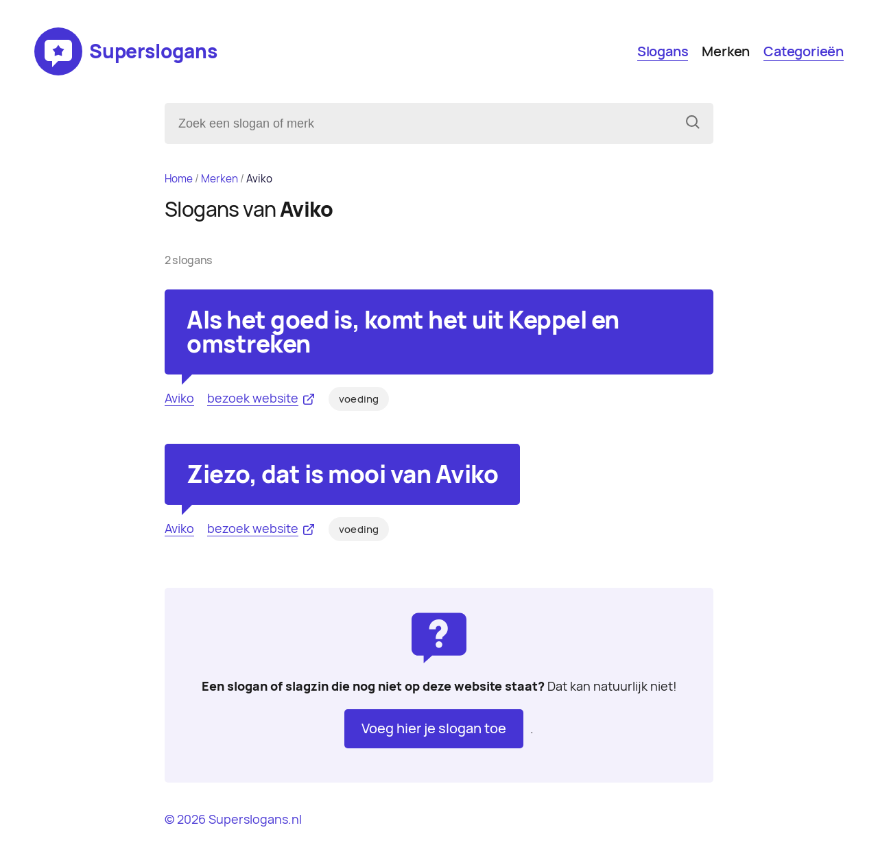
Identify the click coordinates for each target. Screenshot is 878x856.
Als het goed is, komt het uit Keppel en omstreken (403, 332)
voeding (359, 399)
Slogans (663, 51)
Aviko (179, 398)
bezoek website (252, 398)
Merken (726, 51)
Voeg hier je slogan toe (433, 728)
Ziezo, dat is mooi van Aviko (342, 474)
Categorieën (803, 51)
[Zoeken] (692, 123)
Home (179, 178)
